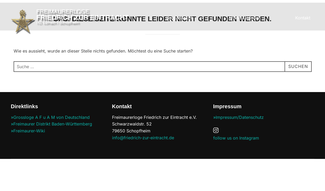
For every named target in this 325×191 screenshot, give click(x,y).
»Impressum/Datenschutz (238, 117)
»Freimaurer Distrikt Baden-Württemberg (51, 124)
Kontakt (302, 17)
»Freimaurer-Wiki (28, 131)
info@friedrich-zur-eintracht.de (143, 138)
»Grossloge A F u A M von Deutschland (50, 117)
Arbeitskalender (244, 17)
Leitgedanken (179, 17)
